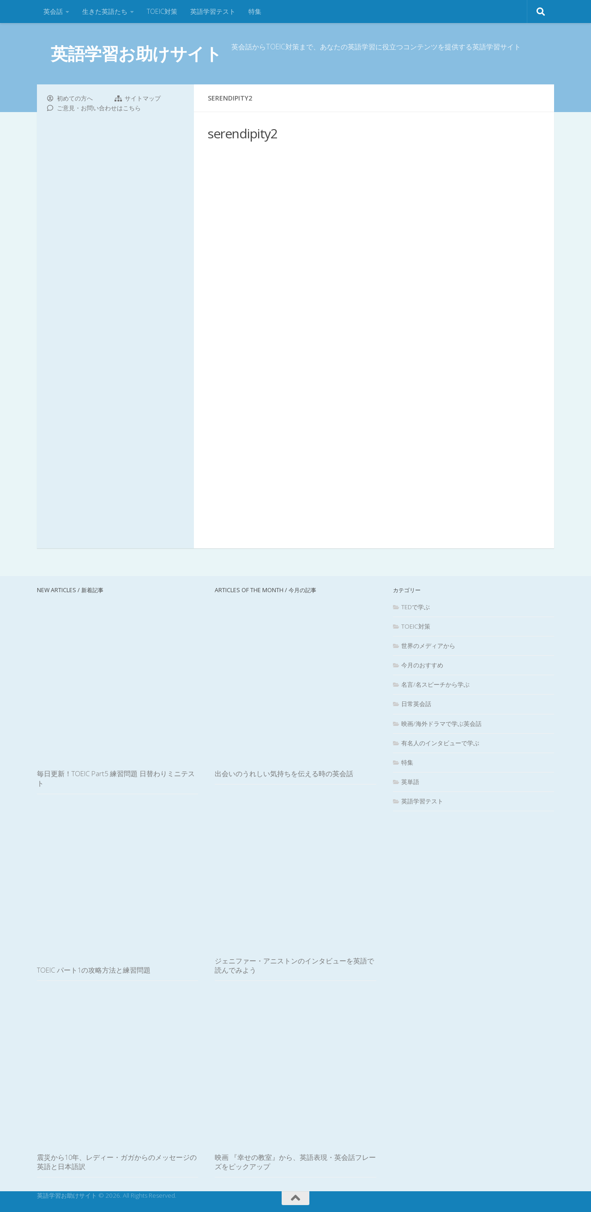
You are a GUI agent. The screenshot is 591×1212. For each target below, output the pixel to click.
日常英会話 (416, 704)
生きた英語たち (104, 11)
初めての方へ (75, 98)
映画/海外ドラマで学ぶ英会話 (441, 723)
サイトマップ (143, 98)
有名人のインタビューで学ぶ (440, 743)
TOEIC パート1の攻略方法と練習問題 (94, 969)
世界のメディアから (428, 646)
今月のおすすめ (422, 665)
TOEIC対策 (162, 11)
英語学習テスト (212, 11)
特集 (254, 11)
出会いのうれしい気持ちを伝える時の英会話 (284, 773)
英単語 (410, 782)
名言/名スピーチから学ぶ (435, 684)
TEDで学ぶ (415, 607)
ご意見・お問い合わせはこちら (99, 108)
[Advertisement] (374, 327)
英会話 (53, 11)
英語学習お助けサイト (136, 53)
